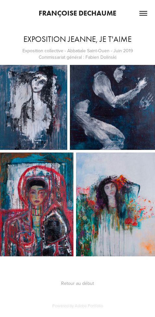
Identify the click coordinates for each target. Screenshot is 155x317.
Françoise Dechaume (77, 13)
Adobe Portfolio (89, 306)
